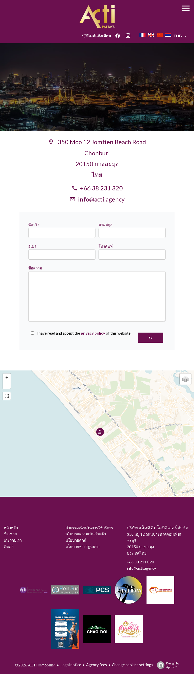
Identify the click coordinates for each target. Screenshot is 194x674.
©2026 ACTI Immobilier (35, 665)
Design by (166, 665)
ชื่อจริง (33, 224)
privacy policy (93, 333)
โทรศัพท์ (106, 246)
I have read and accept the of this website (84, 333)
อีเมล (32, 246)
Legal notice (70, 664)
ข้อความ (35, 268)
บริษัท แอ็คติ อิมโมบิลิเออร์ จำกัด (157, 527)
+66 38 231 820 (101, 188)
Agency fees (96, 664)
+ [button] (7, 377)
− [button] (7, 384)
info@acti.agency (101, 199)
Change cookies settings (132, 664)
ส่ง (151, 337)
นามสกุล (105, 224)
